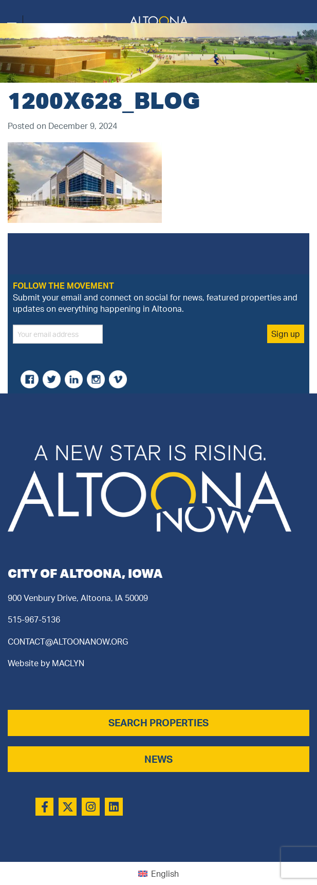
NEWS (158, 759)
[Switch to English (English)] (158, 873)
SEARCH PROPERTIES (158, 723)
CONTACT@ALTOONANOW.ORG (68, 641)
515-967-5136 (34, 619)
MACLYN (68, 663)
